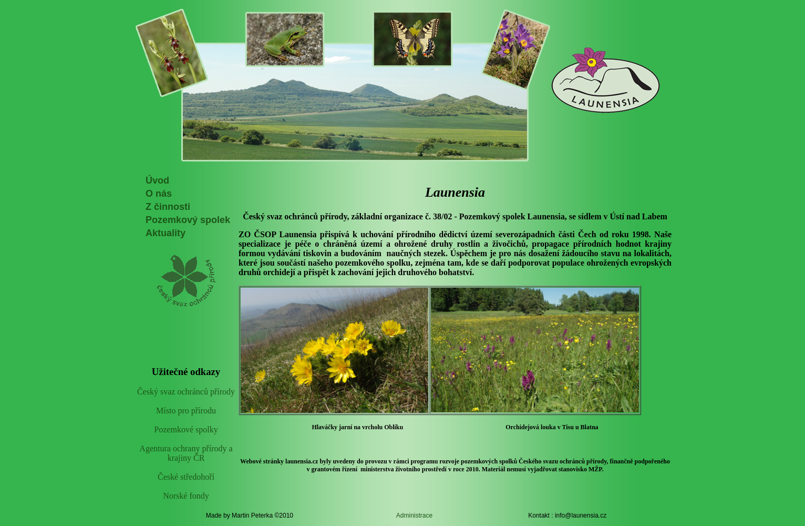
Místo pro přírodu (186, 410)
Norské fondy (186, 495)
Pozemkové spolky (186, 429)
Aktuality (165, 233)
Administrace (414, 515)
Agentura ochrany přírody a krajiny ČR (185, 453)
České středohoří (186, 476)
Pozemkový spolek (188, 220)
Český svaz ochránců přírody (186, 391)
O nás (159, 193)
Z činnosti (168, 206)
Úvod (157, 180)
